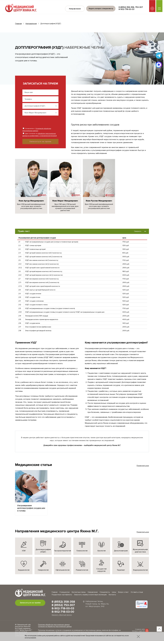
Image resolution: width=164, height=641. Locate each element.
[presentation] (36, 120)
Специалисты (105, 592)
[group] (31, 186)
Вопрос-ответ (123, 592)
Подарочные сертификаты (62, 595)
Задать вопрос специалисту (100, 9)
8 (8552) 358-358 (126, 7)
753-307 (139, 7)
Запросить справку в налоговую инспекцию (90, 595)
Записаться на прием (40, 141)
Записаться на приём (30, 603)
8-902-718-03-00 (63, 611)
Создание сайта (140, 629)
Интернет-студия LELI (138, 631)
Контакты (112, 595)
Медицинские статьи (33, 465)
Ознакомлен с (36, 130)
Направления (75, 9)
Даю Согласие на (39, 135)
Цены (114, 592)
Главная (18, 24)
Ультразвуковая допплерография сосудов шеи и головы (31, 508)
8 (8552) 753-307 (63, 605)
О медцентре (65, 592)
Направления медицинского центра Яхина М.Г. (57, 531)
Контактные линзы (79, 592)
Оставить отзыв (137, 592)
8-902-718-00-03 (126, 9)
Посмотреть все (143, 466)
